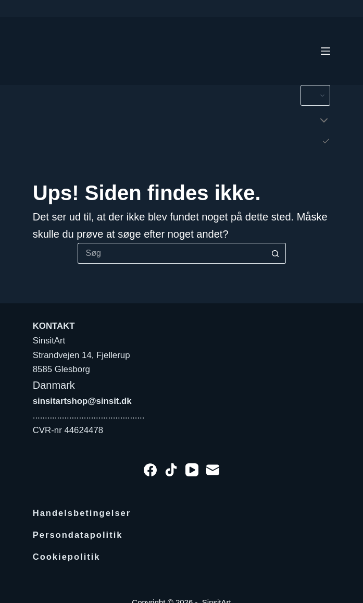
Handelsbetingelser (82, 513)
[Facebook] (150, 469)
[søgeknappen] (275, 253)
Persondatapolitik (78, 535)
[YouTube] (191, 469)
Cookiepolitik (67, 557)
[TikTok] (171, 469)
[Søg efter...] (171, 253)
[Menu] (325, 51)
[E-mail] (212, 469)
